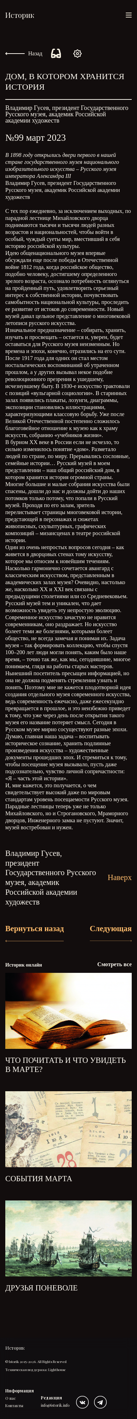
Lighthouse (57, 1369)
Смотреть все (114, 964)
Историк (19, 15)
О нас (10, 1398)
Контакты (14, 1405)
